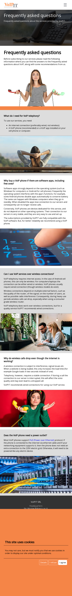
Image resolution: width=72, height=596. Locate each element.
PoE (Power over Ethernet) (41, 440)
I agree (62, 562)
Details (43, 562)
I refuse (53, 562)
